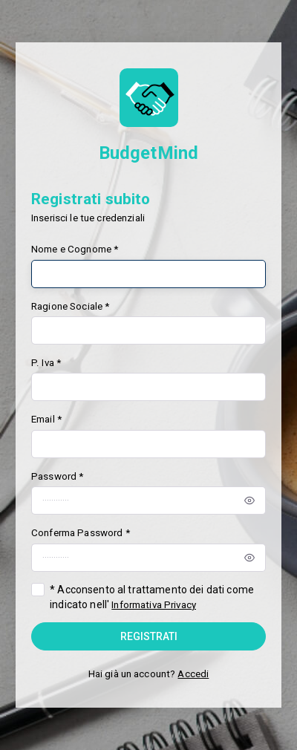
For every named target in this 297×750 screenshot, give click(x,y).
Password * (57, 476)
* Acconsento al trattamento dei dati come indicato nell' (152, 597)
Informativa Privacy (153, 604)
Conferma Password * (80, 532)
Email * (46, 419)
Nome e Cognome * (74, 249)
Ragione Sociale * (70, 306)
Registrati (148, 636)
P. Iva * (46, 362)
